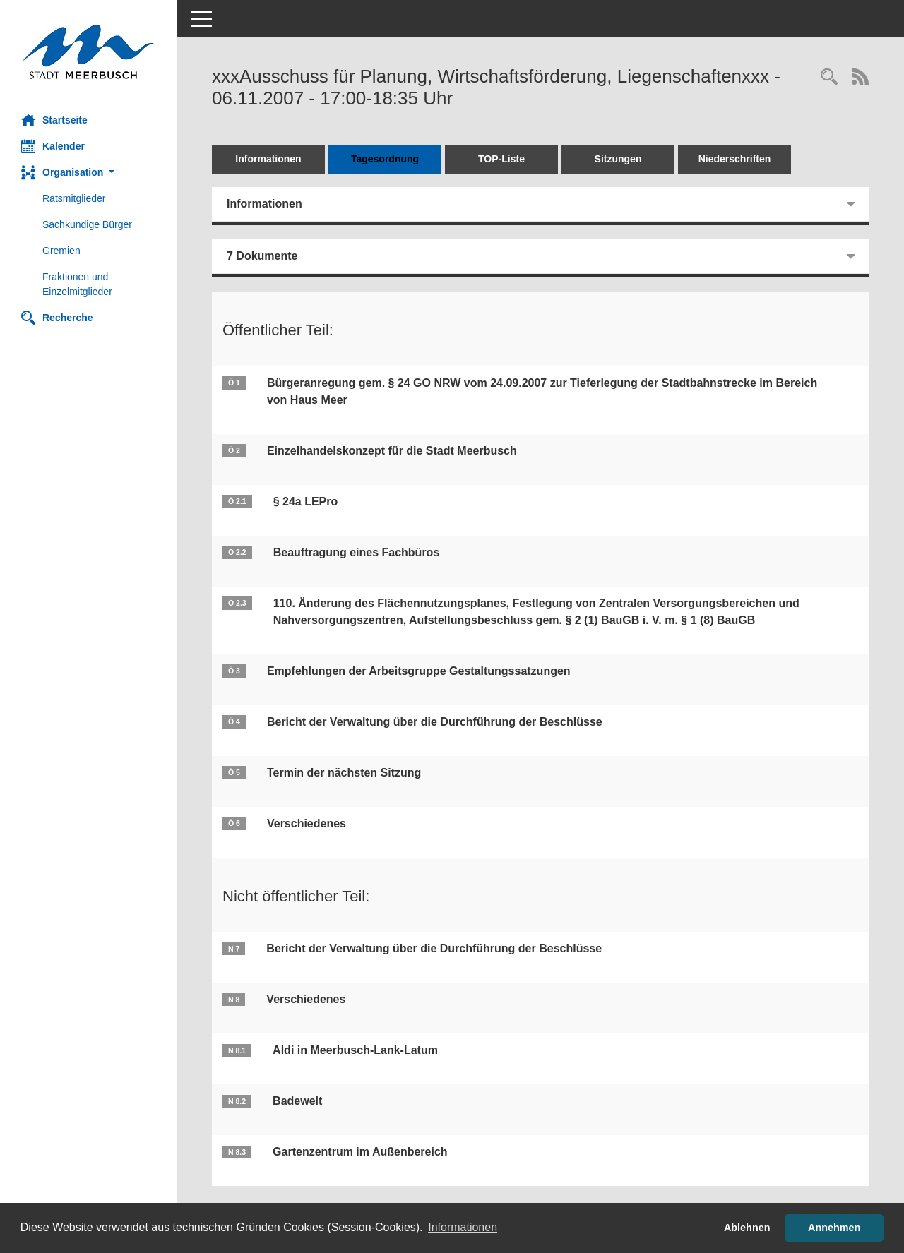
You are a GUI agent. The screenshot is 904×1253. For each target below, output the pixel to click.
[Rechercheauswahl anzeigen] (829, 78)
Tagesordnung (385, 158)
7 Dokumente (262, 256)
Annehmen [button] (834, 1227)
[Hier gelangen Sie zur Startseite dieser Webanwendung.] (88, 52)
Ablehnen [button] (747, 1227)
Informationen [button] (462, 1227)
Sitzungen (618, 158)
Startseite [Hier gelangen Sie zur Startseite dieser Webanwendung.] (54, 120)
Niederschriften (734, 158)
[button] (88, 173)
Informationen (268, 158)
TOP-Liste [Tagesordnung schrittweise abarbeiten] (501, 158)
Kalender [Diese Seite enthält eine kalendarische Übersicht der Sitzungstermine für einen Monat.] (53, 146)
